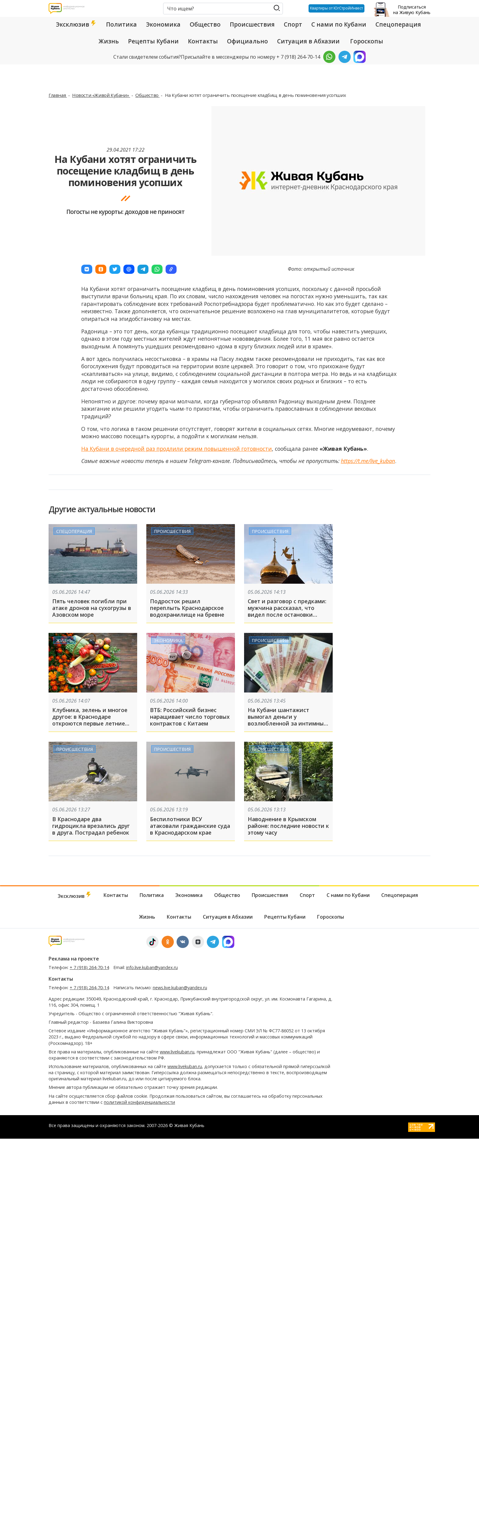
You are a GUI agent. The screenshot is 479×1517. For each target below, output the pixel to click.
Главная (58, 95)
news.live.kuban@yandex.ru (180, 987)
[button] (86, 269)
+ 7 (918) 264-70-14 (89, 967)
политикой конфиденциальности (139, 1102)
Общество (205, 24)
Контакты (203, 41)
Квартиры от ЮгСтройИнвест (334, 8)
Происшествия (252, 24)
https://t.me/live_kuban (368, 461)
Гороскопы (366, 41)
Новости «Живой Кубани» (101, 95)
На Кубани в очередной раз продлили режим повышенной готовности (176, 448)
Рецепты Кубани (153, 41)
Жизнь (109, 41)
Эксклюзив (76, 24)
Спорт (293, 24)
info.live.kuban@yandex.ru (152, 967)
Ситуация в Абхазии (308, 41)
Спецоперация (398, 24)
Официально (247, 41)
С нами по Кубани (338, 24)
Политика (121, 24)
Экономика (163, 24)
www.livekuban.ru (177, 1052)
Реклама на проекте (74, 958)
